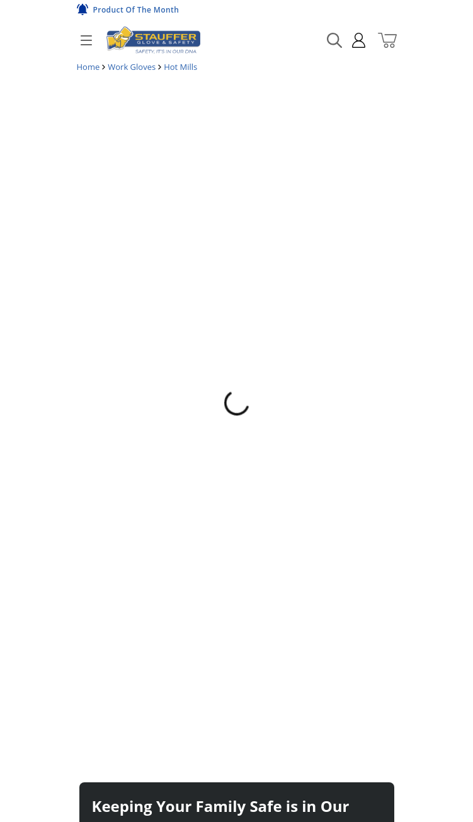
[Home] (153, 40)
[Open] (86, 40)
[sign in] (353, 40)
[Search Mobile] (334, 40)
